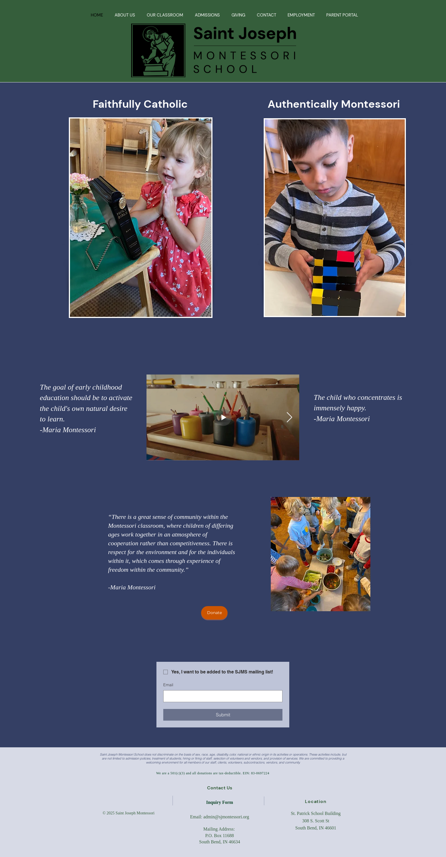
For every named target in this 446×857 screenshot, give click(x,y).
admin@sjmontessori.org (226, 816)
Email (168, 684)
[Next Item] (289, 417)
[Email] (221, 696)
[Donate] (214, 612)
